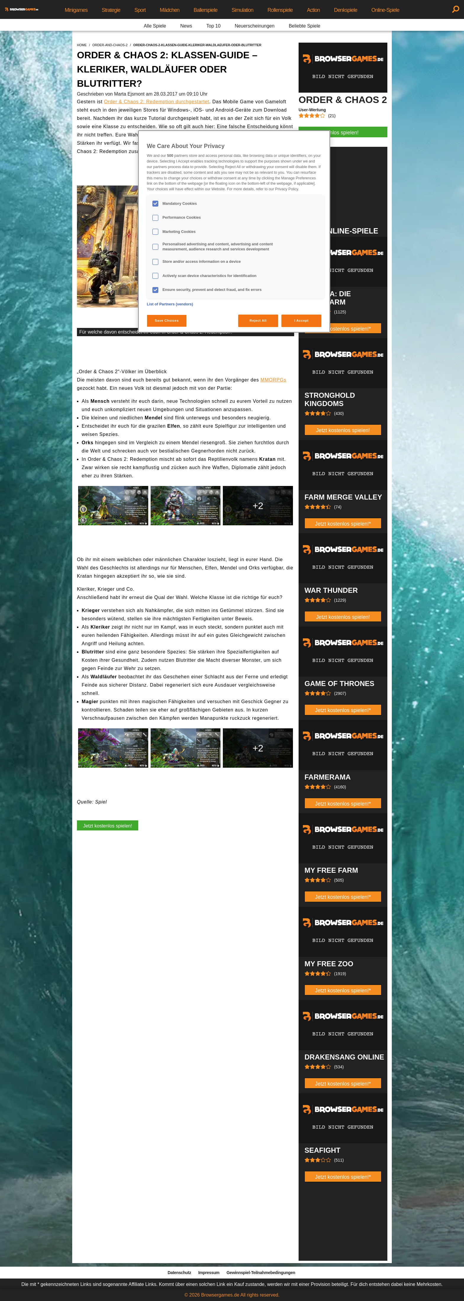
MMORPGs (273, 379)
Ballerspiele (205, 10)
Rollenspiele (280, 10)
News (186, 25)
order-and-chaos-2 (110, 45)
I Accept (301, 320)
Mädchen (169, 10)
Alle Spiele (155, 25)
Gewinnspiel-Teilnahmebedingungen (260, 1272)
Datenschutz (179, 1272)
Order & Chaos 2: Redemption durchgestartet (156, 101)
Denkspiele (345, 10)
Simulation (242, 10)
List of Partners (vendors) (170, 304)
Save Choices (167, 320)
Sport (140, 10)
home (82, 45)
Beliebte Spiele (304, 25)
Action (313, 10)
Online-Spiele (385, 10)
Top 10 (213, 25)
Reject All (258, 320)
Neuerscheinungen (254, 25)
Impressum (209, 1272)
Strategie (111, 10)
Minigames (76, 10)
